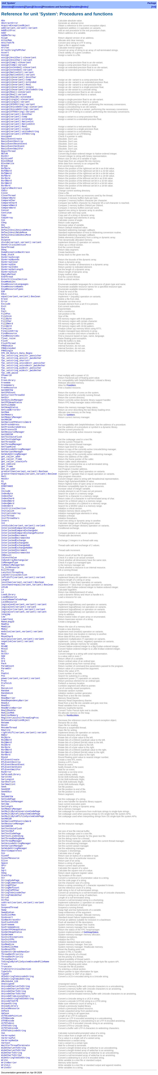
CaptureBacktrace (11, 188)
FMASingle (7, 351)
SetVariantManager (12, 846)
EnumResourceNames (12, 286)
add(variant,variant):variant (19, 28)
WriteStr (6, 1067)
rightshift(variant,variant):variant (24, 732)
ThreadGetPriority (12, 954)
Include (5, 491)
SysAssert (7, 917)
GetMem (5, 412)
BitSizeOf (7, 158)
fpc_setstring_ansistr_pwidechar (21, 358)
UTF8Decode (7, 1018)
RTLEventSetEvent (11, 767)
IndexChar (7, 496)
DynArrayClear (9, 262)
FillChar (6, 321)
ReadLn (5, 703)
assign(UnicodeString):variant (20, 109)
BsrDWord (6, 181)
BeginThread (8, 151)
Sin (3, 853)
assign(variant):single (15, 129)
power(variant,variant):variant (20, 678)
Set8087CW (7, 796)
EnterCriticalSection (14, 279)
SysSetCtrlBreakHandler (15, 952)
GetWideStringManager (14, 454)
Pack (3, 663)
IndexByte (7, 493)
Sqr (3, 868)
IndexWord (7, 506)
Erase (4, 299)
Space (4, 863)
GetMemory (7, 415)
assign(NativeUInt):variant (18, 75)
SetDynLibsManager (12, 801)
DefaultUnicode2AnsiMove (16, 235)
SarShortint (8, 782)
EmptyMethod (8, 274)
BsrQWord (6, 183)
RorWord (5, 755)
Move (3, 634)
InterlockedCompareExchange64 (19, 530)
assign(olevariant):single (17, 87)
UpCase (5, 1013)
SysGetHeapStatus (11, 932)
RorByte (5, 747)
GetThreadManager (11, 444)
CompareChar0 (9, 203)
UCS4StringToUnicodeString (17, 976)
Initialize (7, 511)
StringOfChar (9, 885)
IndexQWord (7, 503)
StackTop (6, 875)
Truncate (6, 966)
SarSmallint (8, 784)
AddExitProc (8, 30)
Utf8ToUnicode (9, 1028)
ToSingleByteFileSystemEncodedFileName (25, 961)
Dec (3, 225)
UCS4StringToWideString (15, 979)
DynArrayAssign (10, 257)
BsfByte (5, 168)
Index (85, 7)
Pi (2, 671)
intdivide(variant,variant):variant (23, 525)
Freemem (5, 383)
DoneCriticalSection (13, 245)
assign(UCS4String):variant (18, 104)
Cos (3, 220)
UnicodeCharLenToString (15, 986)
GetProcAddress (10, 424)
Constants (19, 7)
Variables (76, 7)
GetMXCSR (6, 419)
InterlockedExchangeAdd (15, 545)
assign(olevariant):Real (16, 84)
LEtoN (4, 587)
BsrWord (5, 185)
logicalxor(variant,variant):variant (24, 612)
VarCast (5, 1043)
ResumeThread (9, 727)
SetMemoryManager (11, 809)
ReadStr (5, 705)
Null (3, 651)
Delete (5, 237)
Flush (4, 341)
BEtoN (4, 153)
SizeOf (5, 856)
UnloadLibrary (9, 1006)
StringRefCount (10, 888)
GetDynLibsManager (12, 400)
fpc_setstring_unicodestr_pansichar (23, 363)
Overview (7, 7)
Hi (2, 481)
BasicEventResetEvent (14, 144)
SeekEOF (5, 789)
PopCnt (5, 673)
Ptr (3, 686)
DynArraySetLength (12, 269)
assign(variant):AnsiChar (16, 114)
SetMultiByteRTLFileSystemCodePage (22, 816)
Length (5, 580)
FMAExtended (8, 348)
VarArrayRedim (9, 1040)
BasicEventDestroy (12, 141)
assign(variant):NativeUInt (18, 124)
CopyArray (7, 217)
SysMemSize (7, 944)
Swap (3, 910)
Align (4, 38)
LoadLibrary (8, 594)
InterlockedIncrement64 (15, 553)
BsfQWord (6, 173)
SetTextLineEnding (12, 836)
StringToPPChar (10, 890)
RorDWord (6, 750)
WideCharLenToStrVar (13, 1050)
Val (3, 1033)
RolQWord (6, 742)
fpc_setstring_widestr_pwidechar (21, 370)
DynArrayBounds (10, 259)
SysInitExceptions (12, 937)
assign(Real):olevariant (16, 92)
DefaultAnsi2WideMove (14, 232)
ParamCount (7, 666)
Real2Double (8, 710)
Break (4, 166)
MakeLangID (7, 621)
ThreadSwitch (9, 959)
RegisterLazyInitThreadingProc (20, 718)
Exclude (5, 304)
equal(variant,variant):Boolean (20, 296)
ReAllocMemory (9, 715)
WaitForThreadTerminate (15, 1045)
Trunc (4, 964)
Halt (3, 476)
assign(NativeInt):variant (17, 72)
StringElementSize (12, 883)
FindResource (9, 333)
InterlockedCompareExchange (18, 528)
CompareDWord (9, 205)
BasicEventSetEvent (13, 146)
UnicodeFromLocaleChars (15, 996)
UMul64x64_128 (9, 981)
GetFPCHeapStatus (11, 402)
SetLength (7, 806)
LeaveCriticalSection (14, 575)
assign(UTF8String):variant (18, 112)
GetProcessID (9, 429)
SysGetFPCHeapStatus (13, 929)
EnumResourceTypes (12, 289)
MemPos (5, 624)
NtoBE (4, 646)
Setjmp (5, 804)
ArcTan (5, 47)
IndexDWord (7, 501)
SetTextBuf (7, 831)
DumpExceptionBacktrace (15, 252)
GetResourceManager (13, 432)
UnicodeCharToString (13, 991)
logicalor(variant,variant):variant (23, 609)
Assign (5, 55)
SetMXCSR (6, 819)
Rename (5, 722)
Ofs (3, 658)
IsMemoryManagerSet (13, 565)
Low (3, 617)
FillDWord (7, 323)
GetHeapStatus (9, 407)
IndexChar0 (7, 498)
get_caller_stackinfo (14, 461)
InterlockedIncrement (14, 550)
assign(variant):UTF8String (18, 134)
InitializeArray (11, 513)
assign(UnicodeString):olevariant (22, 107)
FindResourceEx (10, 336)
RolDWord (6, 740)
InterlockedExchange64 (14, 543)
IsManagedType (9, 562)
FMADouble (7, 346)
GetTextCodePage (11, 439)
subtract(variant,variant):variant (22, 902)
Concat (5, 210)
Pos (3, 676)
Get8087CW (7, 390)
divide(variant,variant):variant (21, 242)
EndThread (7, 277)
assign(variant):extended (16, 119)
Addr (3, 33)
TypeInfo (6, 971)
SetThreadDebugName (13, 838)
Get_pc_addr (8, 469)
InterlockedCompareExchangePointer (22, 533)
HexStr (5, 479)
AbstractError (9, 23)
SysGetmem (7, 934)
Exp (3, 309)
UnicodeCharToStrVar (13, 993)
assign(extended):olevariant (18, 67)
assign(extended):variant (16, 70)
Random (5, 690)
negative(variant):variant (17, 641)
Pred (3, 681)
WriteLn (5, 1065)
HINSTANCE (7, 486)
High (3, 484)
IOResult (6, 555)
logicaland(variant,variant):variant (24, 604)
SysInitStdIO (9, 942)
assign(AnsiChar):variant (16, 60)
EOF (3, 291)
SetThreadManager (11, 841)
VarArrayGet (8, 1035)
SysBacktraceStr (11, 920)
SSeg (3, 873)
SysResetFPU (8, 949)
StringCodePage (10, 880)
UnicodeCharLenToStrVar (15, 989)
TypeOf (5, 974)
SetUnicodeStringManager (16, 843)
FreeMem (71, 385)
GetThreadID (8, 442)
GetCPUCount (8, 392)
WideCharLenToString (13, 1048)
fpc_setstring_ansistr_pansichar (21, 355)
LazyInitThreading (12, 572)
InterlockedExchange (13, 540)
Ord (3, 661)
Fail (3, 311)
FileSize (6, 316)
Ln (2, 589)
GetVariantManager (12, 452)
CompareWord (8, 208)
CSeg (3, 222)
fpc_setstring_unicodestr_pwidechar (23, 365)
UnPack (5, 1011)
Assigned (6, 136)
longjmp (5, 614)
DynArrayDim (8, 264)
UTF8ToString (9, 1025)
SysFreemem (7, 924)
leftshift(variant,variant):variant (23, 577)
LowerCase (7, 619)
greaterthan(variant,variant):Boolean (24, 471)
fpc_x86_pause (9, 373)
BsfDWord (6, 171)
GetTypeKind (8, 447)
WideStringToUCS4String (15, 1058)
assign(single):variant (15, 102)
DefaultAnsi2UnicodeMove (16, 230)
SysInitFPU (7, 939)
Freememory (7, 385)
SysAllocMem (8, 915)
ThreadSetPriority (12, 957)
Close (4, 193)
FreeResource (9, 387)
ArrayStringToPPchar (13, 50)
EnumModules (8, 282)
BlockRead (7, 161)
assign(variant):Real (14, 126)
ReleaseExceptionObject (15, 720)
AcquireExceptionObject (15, 25)
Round (4, 757)
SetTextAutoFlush (11, 828)
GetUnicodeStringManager (16, 449)
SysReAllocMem (9, 947)
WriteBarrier (9, 1062)
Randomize (7, 693)
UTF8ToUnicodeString (13, 1030)
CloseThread (8, 195)
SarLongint (7, 779)
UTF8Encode (7, 1021)
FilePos (5, 314)
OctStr (5, 654)
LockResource (9, 602)
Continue (6, 213)
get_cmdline (8, 464)
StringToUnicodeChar (13, 892)
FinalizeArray (9, 331)
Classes (37, 7)
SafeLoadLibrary (11, 774)
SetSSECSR (7, 826)
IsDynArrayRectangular (14, 560)
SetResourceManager (13, 823)
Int (3, 523)
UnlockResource (10, 1008)
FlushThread (8, 343)
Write (4, 1060)
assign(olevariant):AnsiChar (18, 77)
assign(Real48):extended (16, 97)
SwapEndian (7, 912)
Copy (3, 215)
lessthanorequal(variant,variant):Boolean (27, 585)
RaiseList (7, 688)
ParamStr (6, 668)
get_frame (7, 466)
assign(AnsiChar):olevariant (18, 57)
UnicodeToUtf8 (9, 1001)
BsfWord (5, 176)
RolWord (5, 745)
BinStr (5, 156)
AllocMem (6, 40)
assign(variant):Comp (14, 116)
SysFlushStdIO (9, 922)
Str (3, 878)
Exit (3, 306)
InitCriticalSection (13, 508)
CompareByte (8, 198)
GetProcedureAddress (13, 427)
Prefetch (6, 683)
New (3, 644)
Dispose (5, 240)
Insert (5, 520)
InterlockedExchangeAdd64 (16, 548)
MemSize (5, 626)
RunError (6, 772)
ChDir (4, 190)
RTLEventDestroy (11, 762)
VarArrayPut (8, 1038)
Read (3, 695)
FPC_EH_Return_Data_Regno (16, 353)
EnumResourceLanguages (14, 284)
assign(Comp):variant (14, 65)
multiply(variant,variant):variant (22, 639)
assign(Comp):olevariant (16, 62)
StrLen (5, 897)
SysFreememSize (10, 927)
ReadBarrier (8, 698)
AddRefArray (8, 35)
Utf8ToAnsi (7, 1023)
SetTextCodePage (11, 833)
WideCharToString (11, 1053)
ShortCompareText (11, 851)
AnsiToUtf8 (7, 43)
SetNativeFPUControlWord (16, 821)
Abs (3, 20)
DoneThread (7, 247)
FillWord (6, 326)
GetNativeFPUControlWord (16, 422)
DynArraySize (9, 272)
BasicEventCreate (11, 139)
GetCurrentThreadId (13, 395)
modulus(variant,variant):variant (22, 631)
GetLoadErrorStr (11, 410)
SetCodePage (8, 799)
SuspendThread (9, 907)
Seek (3, 787)
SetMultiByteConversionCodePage (20, 811)
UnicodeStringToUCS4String (17, 998)
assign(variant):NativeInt (17, 121)
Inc (3, 488)
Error (4, 301)
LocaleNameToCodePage (14, 599)
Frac (3, 378)
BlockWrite (7, 163)
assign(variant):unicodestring (20, 131)
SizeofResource (10, 858)
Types (29, 7)
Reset (4, 725)
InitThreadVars (10, 518)
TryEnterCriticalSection (16, 969)
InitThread (7, 516)
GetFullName (8, 405)
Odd (3, 656)
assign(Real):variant (14, 94)
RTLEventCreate (10, 759)
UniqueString (9, 1003)
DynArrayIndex (9, 267)
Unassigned (7, 984)
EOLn (3, 294)
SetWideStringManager (14, 848)
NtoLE (4, 649)
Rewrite (5, 730)
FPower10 (6, 375)
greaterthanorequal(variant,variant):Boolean (29, 474)
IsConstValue (9, 557)
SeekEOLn (6, 791)
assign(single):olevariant (17, 99)
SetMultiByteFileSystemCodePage (20, 814)
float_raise (8, 338)
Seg (3, 794)
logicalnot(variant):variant (18, 607)
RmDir (4, 735)
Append (5, 45)
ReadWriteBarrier (11, 708)
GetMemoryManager (11, 417)
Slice (4, 860)
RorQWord (6, 752)
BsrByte (5, 178)
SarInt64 (6, 777)
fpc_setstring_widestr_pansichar (21, 368)
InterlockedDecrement (14, 535)
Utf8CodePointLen (11, 1016)
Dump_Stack (7, 254)
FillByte (6, 318)
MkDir (4, 629)
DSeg (3, 250)
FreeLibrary (8, 380)
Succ (3, 905)
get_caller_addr (11, 456)
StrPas (5, 900)
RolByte (5, 737)
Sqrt (3, 870)
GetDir (5, 397)
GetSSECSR (7, 434)
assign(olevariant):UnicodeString (22, 89)
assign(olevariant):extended (18, 82)
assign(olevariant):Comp (16, 80)
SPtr (3, 865)
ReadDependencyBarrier (14, 700)
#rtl (154, 7)
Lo (2, 592)
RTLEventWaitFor (11, 769)
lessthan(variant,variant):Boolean (22, 582)
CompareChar (8, 200)
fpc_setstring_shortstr (15, 360)
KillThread (7, 570)
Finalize (6, 328)
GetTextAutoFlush (11, 437)
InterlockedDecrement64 (15, 538)
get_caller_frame (11, 459)
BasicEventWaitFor (12, 149)
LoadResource (9, 597)
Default (5, 227)
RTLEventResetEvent (13, 764)
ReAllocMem (7, 713)
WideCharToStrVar (11, 1055)
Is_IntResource (10, 567)
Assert (5, 52)
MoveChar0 (7, 636)
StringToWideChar (11, 895)
